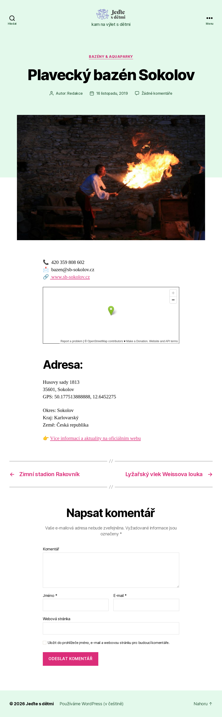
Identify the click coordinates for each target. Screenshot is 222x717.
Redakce (75, 93)
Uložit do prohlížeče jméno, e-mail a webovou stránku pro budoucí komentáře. (109, 643)
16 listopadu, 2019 (112, 93)
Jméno (50, 596)
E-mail (120, 596)
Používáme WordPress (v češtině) (91, 703)
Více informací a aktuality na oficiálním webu (95, 438)
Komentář (51, 549)
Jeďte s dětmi (40, 703)
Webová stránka (56, 618)
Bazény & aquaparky (111, 57)
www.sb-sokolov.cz (70, 277)
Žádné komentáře (157, 93)
